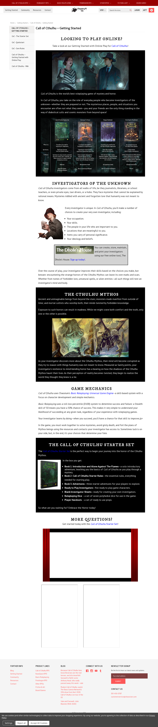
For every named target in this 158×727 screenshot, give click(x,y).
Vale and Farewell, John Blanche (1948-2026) (70, 702)
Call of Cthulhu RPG (21, 3)
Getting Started (11, 10)
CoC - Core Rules (18, 48)
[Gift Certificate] (145, 10)
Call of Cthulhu (120, 45)
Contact (48, 10)
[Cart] (151, 10)
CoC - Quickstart (18, 42)
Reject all (21, 723)
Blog (12, 670)
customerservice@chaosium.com (124, 696)
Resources (37, 10)
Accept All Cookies (39, 723)
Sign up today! (77, 259)
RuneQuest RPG (44, 3)
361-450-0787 (116, 693)
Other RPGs (105, 3)
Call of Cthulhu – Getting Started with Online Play (20, 57)
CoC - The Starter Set (20, 36)
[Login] (137, 10)
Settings (8, 723)
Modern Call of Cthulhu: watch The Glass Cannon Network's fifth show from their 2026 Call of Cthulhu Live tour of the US (72, 692)
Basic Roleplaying (65, 3)
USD (102, 10)
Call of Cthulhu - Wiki (20, 66)
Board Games (141, 3)
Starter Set (104, 523)
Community (25, 10)
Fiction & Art (124, 3)
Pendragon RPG (86, 3)
